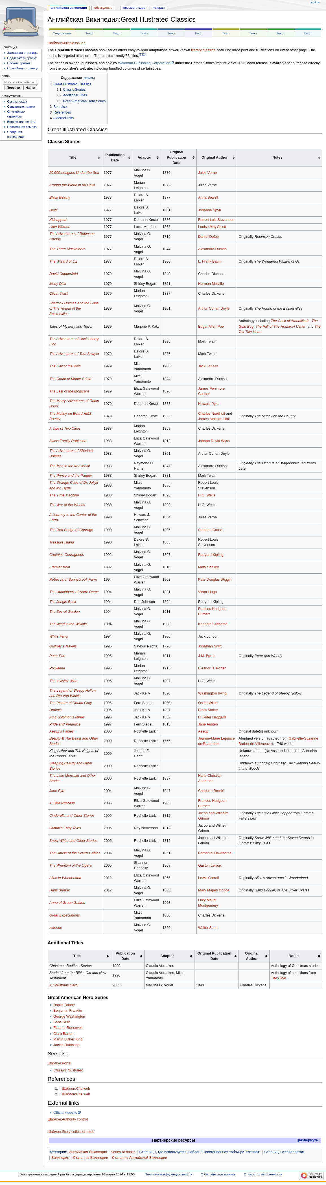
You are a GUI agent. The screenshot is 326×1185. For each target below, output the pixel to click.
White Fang (58, 636)
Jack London (208, 366)
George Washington (69, 1016)
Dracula (55, 710)
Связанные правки (21, 106)
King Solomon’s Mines (67, 717)
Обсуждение (103, 7)
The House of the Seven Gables (74, 853)
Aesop (203, 731)
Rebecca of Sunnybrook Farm (73, 580)
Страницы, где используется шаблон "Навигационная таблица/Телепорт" (199, 1152)
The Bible (278, 978)
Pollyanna (57, 668)
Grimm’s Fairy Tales (65, 828)
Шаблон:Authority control (68, 1119)
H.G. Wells (206, 495)
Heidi (53, 210)
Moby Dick (57, 284)
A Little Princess (62, 803)
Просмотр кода (134, 7)
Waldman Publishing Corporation (144, 63)
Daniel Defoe (208, 237)
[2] (144, 54)
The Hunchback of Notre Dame (74, 592)
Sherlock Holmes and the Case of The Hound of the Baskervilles (74, 308)
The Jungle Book (62, 602)
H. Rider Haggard (212, 717)
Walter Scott (208, 928)
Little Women (59, 227)
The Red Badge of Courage (71, 530)
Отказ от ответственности (263, 1174)
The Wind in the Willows (68, 624)
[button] (308, 1140)
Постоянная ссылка (21, 126)
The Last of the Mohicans (69, 391)
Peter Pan (57, 656)
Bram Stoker (208, 710)
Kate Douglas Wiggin (214, 580)
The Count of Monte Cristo (70, 379)
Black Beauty (59, 197)
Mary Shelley (208, 567)
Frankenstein (59, 567)
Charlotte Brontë (211, 791)
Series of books (123, 1152)
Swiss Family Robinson (67, 441)
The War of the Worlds (67, 505)
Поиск (6, 75)
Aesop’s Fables (61, 731)
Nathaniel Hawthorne (215, 853)
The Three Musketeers (67, 249)
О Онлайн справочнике (218, 1174)
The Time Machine (64, 495)
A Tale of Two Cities (65, 428)
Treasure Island (61, 542)
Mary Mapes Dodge (213, 890)
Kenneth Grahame (212, 624)
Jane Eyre (57, 791)
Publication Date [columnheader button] (125, 956)
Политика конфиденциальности (168, 1174)
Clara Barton (63, 1034)
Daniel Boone (64, 1005)
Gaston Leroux (210, 865)
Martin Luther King (68, 1039)
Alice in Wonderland (65, 878)
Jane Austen (208, 724)
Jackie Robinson (66, 1045)
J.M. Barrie (206, 656)
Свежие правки (18, 63)
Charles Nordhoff (211, 414)
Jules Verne (207, 173)
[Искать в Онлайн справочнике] (20, 82)
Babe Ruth (61, 1022)
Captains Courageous (66, 555)
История (159, 7)
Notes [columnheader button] (293, 956)
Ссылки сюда (17, 101)
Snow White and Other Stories (73, 841)
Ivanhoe (55, 928)
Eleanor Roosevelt (68, 1028)
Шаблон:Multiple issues (67, 43)
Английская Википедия (88, 1152)
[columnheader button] (75, 158)
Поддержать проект (21, 58)
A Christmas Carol (63, 985)
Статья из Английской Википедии (139, 1158)
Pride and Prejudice (65, 724)
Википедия (60, 1158)
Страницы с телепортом (284, 1152)
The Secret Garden (64, 612)
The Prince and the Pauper (70, 476)
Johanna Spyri (209, 210)
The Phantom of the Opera (70, 865)
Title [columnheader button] (77, 956)
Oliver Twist (58, 294)
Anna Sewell (208, 197)
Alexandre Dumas (212, 249)
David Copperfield (63, 274)
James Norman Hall (213, 419)
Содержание (62, 33)
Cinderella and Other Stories (72, 816)
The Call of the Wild (65, 366)
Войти (315, 2)
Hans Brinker (59, 890)
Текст (90, 33)
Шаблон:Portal (59, 1063)
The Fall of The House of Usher (280, 327)
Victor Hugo (207, 592)
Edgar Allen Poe (211, 327)
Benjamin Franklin (67, 1011)
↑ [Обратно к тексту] (60, 1089)
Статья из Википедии (90, 1158)
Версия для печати (21, 121)
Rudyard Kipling (211, 555)
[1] (140, 54)
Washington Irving (212, 693)
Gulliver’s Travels (63, 646)
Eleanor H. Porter (212, 668)
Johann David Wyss (214, 441)
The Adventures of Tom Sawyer (74, 354)
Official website (65, 1113)
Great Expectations (64, 915)
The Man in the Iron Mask (69, 466)
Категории (57, 1152)
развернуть (308, 1140)
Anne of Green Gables (67, 903)
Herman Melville (211, 284)
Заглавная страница (22, 52)
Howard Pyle (208, 404)
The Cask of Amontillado (290, 321)
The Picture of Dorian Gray (70, 703)
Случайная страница (22, 68)
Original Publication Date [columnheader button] (214, 956)
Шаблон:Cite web (76, 1089)
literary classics (203, 50)
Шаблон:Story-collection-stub (71, 1132)
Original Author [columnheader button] (252, 956)
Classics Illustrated (68, 1070)
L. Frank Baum (210, 261)
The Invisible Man (63, 681)
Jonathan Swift (210, 646)
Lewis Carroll (208, 878)
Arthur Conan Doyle (213, 308)
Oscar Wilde (208, 703)
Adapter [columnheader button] (167, 956)
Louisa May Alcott (212, 227)
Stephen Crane (210, 530)
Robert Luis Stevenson (216, 220)
